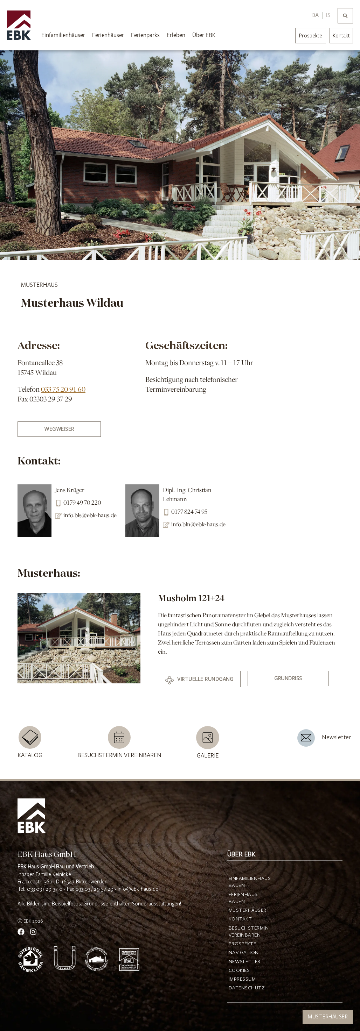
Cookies (239, 970)
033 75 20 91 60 (63, 389)
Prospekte (242, 944)
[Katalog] (30, 737)
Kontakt (341, 36)
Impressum (242, 979)
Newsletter (245, 962)
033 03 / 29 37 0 (45, 889)
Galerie (208, 756)
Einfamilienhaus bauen (246, 882)
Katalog (30, 755)
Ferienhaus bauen (243, 898)
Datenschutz (246, 988)
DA (315, 15)
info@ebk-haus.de (138, 889)
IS (328, 15)
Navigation (244, 953)
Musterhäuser (246, 910)
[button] (345, 15)
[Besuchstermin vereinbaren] (119, 737)
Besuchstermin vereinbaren (119, 755)
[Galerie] (207, 737)
